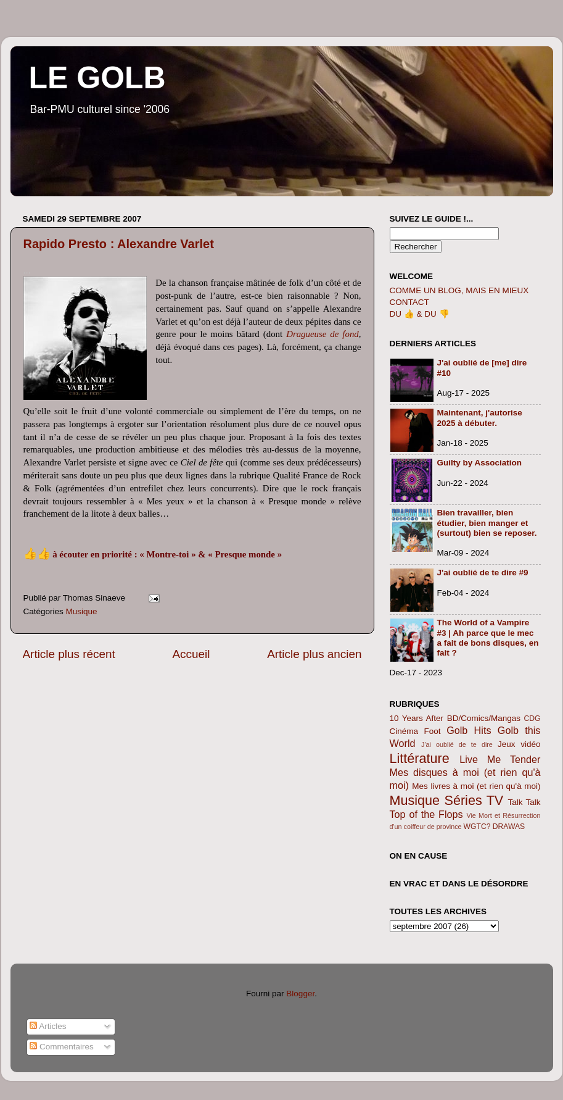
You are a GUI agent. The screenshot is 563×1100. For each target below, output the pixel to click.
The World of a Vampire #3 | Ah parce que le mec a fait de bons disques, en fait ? (488, 637)
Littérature (420, 758)
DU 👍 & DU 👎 (420, 314)
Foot (432, 731)
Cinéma (404, 731)
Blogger (300, 993)
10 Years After (417, 718)
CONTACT (409, 302)
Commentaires (62, 1046)
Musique (81, 611)
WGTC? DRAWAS (494, 826)
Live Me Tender (499, 759)
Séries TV (473, 800)
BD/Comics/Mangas (483, 718)
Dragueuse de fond (322, 334)
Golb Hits (468, 730)
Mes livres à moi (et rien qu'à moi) (476, 786)
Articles (48, 1026)
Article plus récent (69, 654)
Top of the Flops (426, 814)
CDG (532, 718)
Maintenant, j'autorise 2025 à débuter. (479, 417)
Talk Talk (524, 802)
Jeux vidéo (519, 744)
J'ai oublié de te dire (457, 744)
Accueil (191, 654)
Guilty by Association (479, 462)
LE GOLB (97, 77)
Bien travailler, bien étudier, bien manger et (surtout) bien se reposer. (487, 522)
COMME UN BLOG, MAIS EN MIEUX (459, 290)
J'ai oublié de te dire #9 (482, 572)
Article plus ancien (314, 654)
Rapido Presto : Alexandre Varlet (118, 244)
